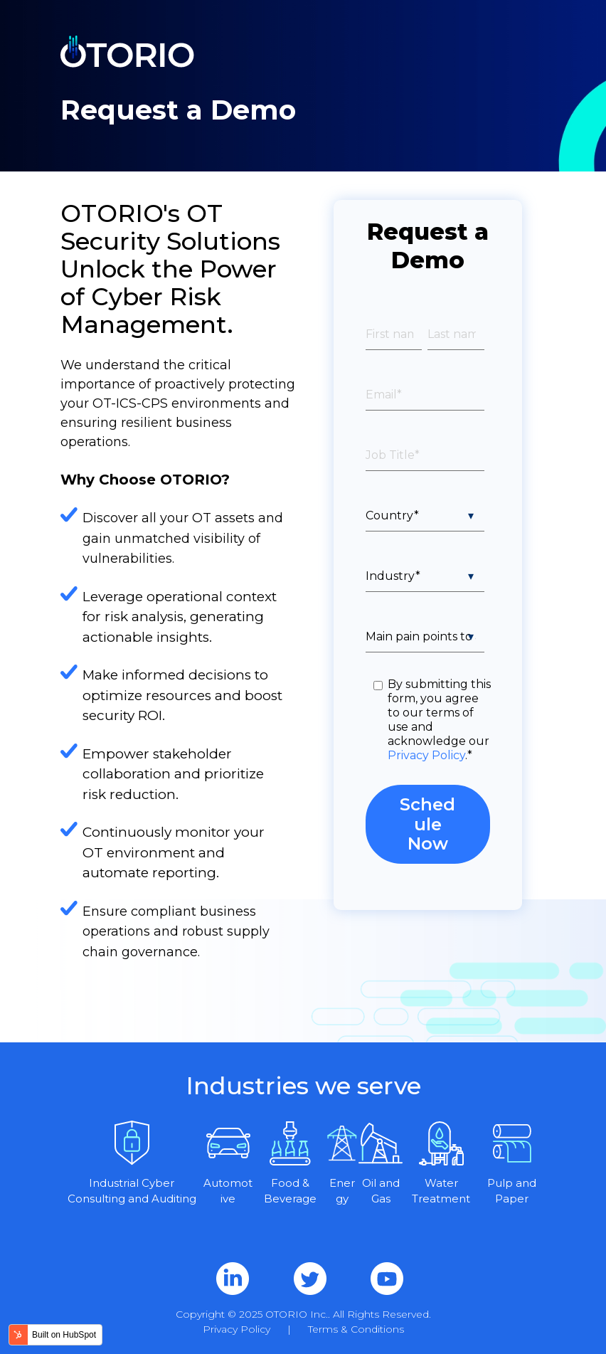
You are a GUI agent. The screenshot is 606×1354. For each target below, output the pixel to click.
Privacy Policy (426, 755)
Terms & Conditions (356, 1329)
